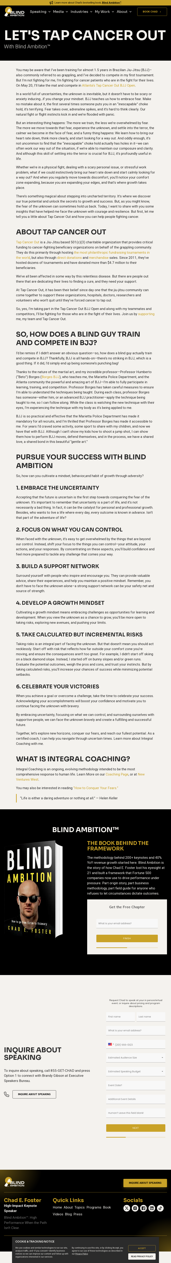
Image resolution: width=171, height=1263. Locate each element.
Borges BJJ (50, 377)
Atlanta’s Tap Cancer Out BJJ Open (108, 85)
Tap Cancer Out (27, 242)
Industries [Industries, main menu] (82, 11)
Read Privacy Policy (142, 1256)
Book (107, 1207)
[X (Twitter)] (126, 1208)
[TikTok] (160, 1208)
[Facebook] (143, 1208)
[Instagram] (135, 1208)
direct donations (69, 258)
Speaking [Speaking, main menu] (40, 11)
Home (57, 1207)
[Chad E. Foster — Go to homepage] (14, 1182)
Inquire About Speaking (34, 1094)
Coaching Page (117, 774)
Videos (58, 1214)
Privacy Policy (81, 1254)
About (68, 1207)
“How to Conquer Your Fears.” (95, 788)
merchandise (99, 258)
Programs (94, 1207)
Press (77, 1214)
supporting (146, 314)
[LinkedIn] (151, 1208)
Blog (68, 1214)
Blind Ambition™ (111, 2)
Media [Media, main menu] (60, 11)
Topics (79, 1207)
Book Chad (152, 11)
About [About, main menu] (124, 11)
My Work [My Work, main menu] (105, 11)
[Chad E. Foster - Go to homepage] (14, 11)
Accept (142, 1248)
